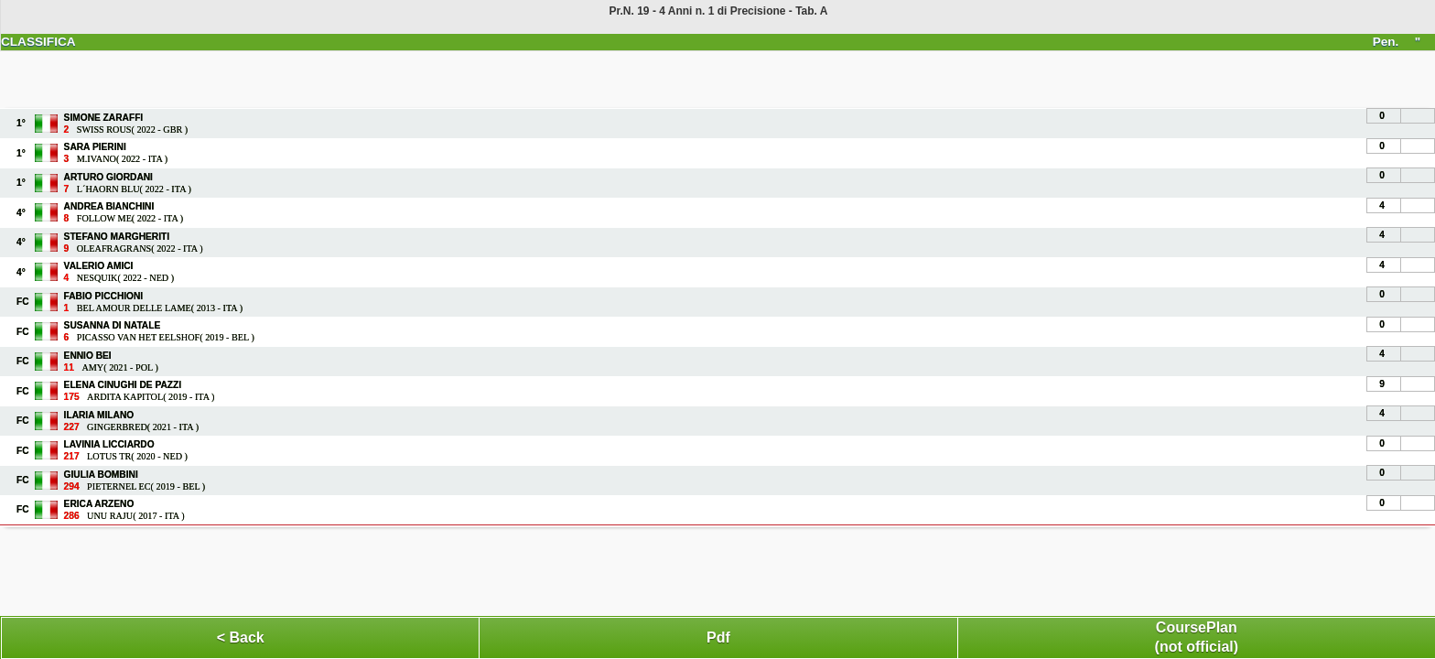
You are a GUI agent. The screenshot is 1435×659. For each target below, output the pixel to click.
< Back (240, 637)
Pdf (718, 637)
